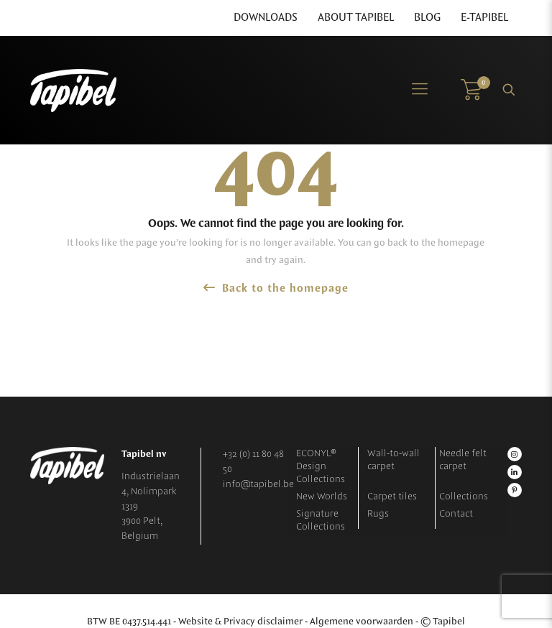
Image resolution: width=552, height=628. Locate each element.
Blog (427, 18)
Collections (463, 496)
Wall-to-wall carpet (393, 460)
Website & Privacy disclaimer (240, 621)
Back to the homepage (276, 288)
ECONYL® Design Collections (320, 466)
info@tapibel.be (258, 484)
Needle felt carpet (463, 460)
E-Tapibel (484, 18)
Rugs (378, 513)
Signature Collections (320, 520)
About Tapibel (356, 18)
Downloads (266, 18)
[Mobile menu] (420, 90)
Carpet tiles (392, 496)
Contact (456, 513)
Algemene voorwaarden (361, 621)
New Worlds (321, 496)
